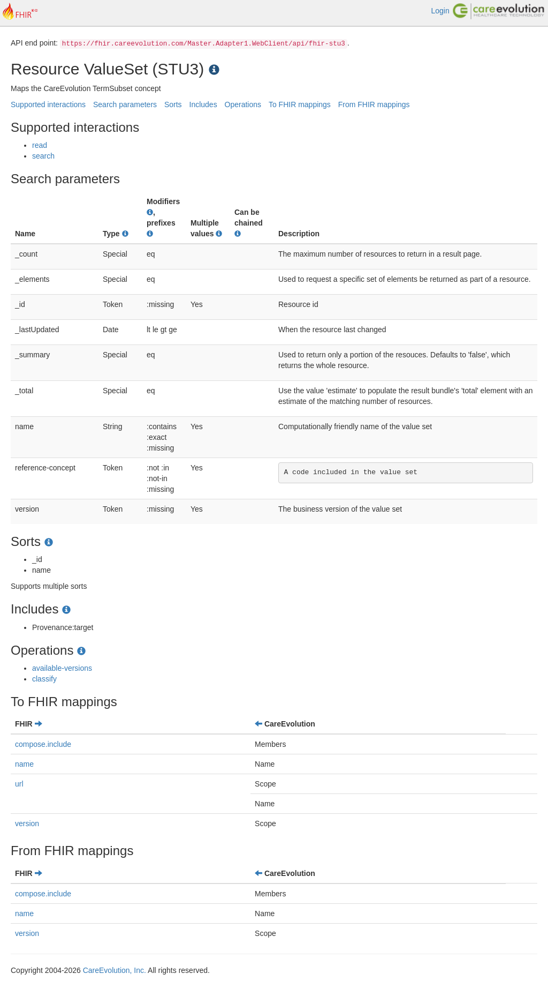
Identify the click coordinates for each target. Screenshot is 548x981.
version (27, 823)
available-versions (62, 668)
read (39, 145)
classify (44, 679)
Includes (203, 104)
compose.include (43, 744)
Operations (243, 104)
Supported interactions (48, 104)
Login (440, 10)
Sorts (173, 104)
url (19, 784)
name (24, 764)
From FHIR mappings (374, 104)
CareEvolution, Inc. (114, 970)
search (43, 156)
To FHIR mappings (300, 104)
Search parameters (125, 104)
